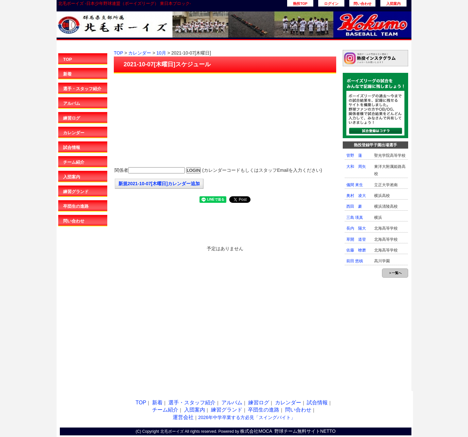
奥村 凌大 (356, 195)
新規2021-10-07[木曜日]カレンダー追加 (159, 183)
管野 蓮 (354, 155)
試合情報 (71, 147)
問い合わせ (363, 4)
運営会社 (183, 417)
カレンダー (73, 132)
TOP (67, 59)
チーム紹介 (73, 162)
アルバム (71, 103)
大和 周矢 (356, 166)
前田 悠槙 (354, 261)
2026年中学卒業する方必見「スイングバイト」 (246, 417)
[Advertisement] (225, 121)
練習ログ (71, 118)
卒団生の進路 (76, 206)
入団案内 (393, 4)
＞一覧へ (395, 273)
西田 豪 (354, 206)
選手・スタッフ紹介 (82, 88)
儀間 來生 (354, 185)
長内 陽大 (356, 228)
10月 (161, 53)
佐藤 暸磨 (356, 250)
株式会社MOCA (256, 431)
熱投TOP (300, 4)
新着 (67, 74)
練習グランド (76, 191)
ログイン (331, 4)
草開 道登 (356, 239)
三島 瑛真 (354, 217)
